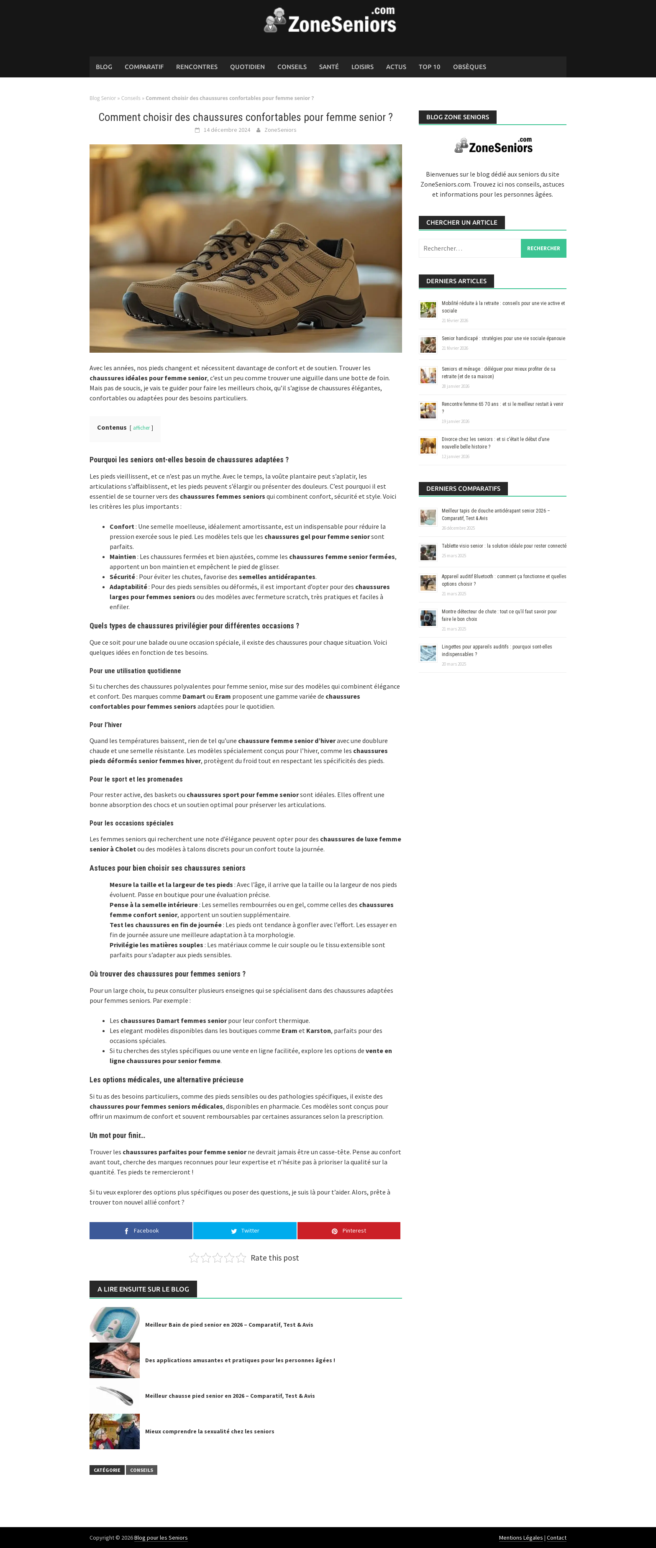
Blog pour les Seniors (161, 1537)
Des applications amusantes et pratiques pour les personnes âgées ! (240, 1360)
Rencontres (197, 66)
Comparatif (144, 66)
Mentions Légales (521, 1537)
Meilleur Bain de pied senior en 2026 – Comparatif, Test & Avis (229, 1324)
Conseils (292, 66)
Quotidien (247, 66)
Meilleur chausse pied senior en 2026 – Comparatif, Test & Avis (230, 1395)
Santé (329, 66)
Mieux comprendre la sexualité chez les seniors (209, 1431)
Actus (396, 66)
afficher (141, 427)
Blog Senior (103, 98)
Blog (104, 66)
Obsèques (469, 66)
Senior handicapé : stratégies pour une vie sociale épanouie (503, 338)
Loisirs (362, 66)
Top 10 (430, 66)
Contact (556, 1537)
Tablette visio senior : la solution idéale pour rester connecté (504, 546)
